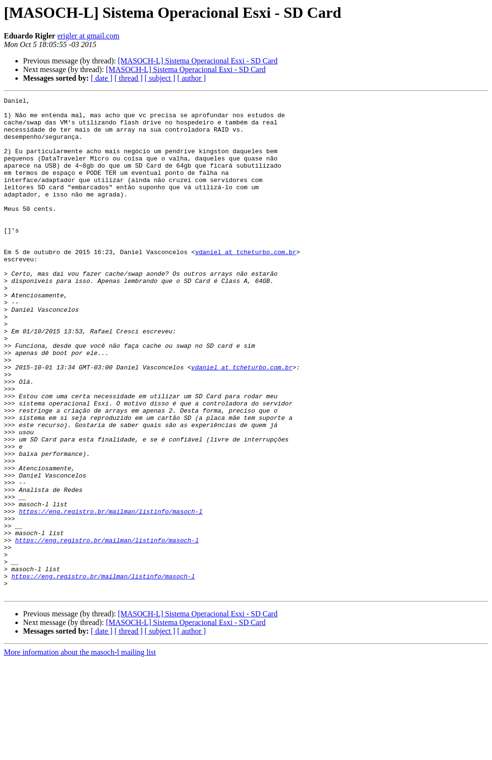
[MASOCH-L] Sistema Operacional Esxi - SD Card (197, 61)
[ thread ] (128, 78)
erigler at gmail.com (88, 36)
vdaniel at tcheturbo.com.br (245, 283)
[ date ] (101, 78)
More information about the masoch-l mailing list (80, 752)
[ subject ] (160, 78)
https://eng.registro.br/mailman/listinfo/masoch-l (110, 594)
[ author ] (191, 78)
